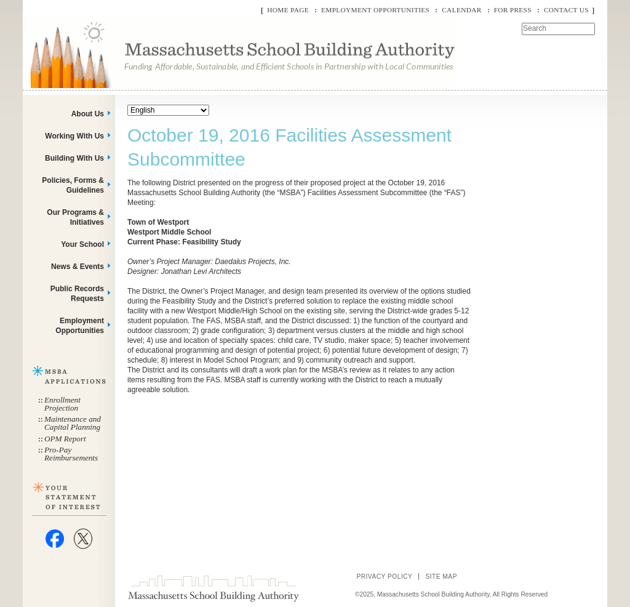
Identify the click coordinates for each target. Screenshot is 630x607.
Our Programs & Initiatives (75, 217)
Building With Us (74, 158)
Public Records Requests (77, 293)
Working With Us (74, 136)
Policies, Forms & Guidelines (73, 185)
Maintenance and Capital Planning (72, 423)
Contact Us (566, 10)
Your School (82, 244)
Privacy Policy (384, 576)
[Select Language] (168, 110)
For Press (513, 10)
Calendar (461, 10)
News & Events (77, 266)
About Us (87, 114)
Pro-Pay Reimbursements (71, 454)
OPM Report (65, 439)
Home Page (288, 10)
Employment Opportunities (375, 10)
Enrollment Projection (62, 404)
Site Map (441, 576)
